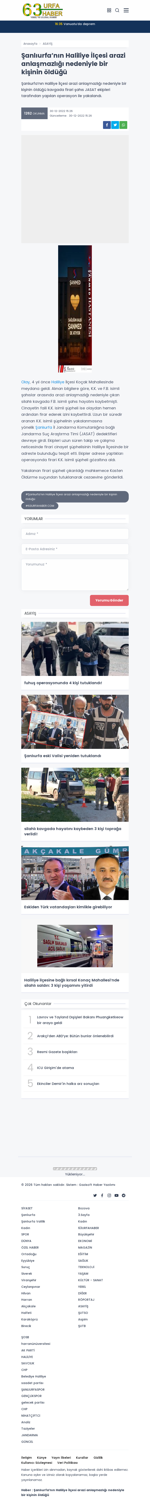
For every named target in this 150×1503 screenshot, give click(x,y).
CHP (24, 1370)
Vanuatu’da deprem (75, 24)
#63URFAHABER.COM (39, 506)
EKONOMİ (85, 1241)
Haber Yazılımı (104, 1185)
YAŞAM (83, 1273)
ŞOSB (25, 1337)
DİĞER (82, 1293)
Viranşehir (28, 1280)
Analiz (25, 1422)
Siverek (26, 1273)
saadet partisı (32, 1383)
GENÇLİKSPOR (31, 1396)
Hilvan (26, 1293)
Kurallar (82, 1458)
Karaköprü (29, 1319)
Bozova (84, 1208)
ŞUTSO (83, 1313)
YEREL (82, 1287)
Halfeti (26, 1313)
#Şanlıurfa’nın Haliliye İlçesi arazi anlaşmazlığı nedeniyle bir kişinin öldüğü (71, 496)
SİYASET (27, 1208)
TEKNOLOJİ (86, 1267)
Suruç (25, 1267)
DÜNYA (26, 1241)
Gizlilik (98, 1458)
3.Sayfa (84, 1215)
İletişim (26, 1458)
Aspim (83, 1319)
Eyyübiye (27, 1261)
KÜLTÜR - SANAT (90, 1280)
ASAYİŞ (47, 44)
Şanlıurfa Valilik (33, 1221)
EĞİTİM (83, 1254)
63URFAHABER (88, 1228)
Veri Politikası (67, 1463)
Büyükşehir (86, 1234)
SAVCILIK (27, 1363)
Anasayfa (30, 44)
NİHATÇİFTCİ (30, 1416)
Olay (25, 382)
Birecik (26, 1326)
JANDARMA (29, 1435)
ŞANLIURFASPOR (33, 1389)
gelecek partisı (32, 1402)
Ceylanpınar (30, 1287)
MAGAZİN (85, 1247)
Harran (26, 1300)
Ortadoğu (28, 1254)
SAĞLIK (83, 1261)
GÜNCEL (27, 1442)
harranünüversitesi (35, 1344)
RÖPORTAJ (86, 1300)
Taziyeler (28, 1428)
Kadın (25, 1228)
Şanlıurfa (43, 427)
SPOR (25, 1234)
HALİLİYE (27, 1357)
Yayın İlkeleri (61, 1458)
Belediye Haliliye (33, 1376)
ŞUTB (82, 1326)
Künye (41, 1458)
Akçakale (28, 1306)
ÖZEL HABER (30, 1247)
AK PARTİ (28, 1350)
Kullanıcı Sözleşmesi (36, 1463)
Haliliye (57, 382)
